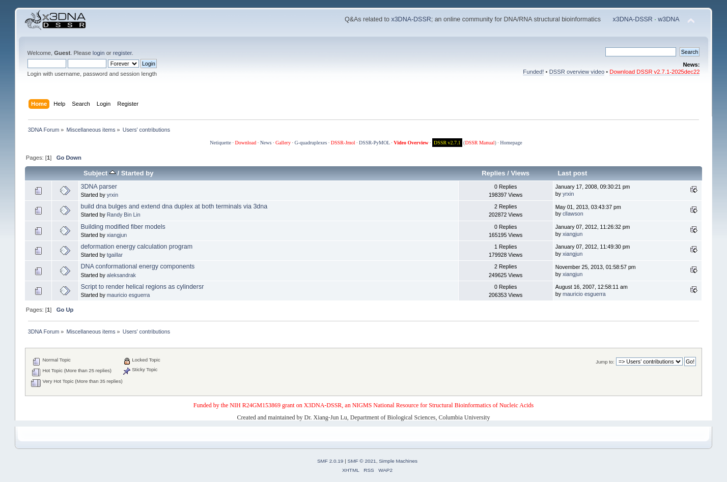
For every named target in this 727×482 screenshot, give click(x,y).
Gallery (283, 142)
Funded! (533, 72)
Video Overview (411, 142)
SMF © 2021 (362, 461)
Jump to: (605, 362)
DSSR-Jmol (343, 142)
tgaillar (115, 255)
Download (245, 142)
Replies (493, 173)
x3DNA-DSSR (411, 19)
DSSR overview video (577, 72)
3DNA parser (98, 186)
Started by (137, 173)
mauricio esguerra (128, 295)
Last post (572, 173)
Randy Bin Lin (124, 215)
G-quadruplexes (310, 142)
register (122, 53)
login (99, 53)
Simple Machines (398, 461)
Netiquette (220, 142)
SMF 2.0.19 (330, 461)
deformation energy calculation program (136, 246)
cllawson (573, 213)
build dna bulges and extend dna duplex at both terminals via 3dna (173, 206)
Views (520, 173)
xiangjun (117, 235)
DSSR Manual (479, 142)
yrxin (112, 195)
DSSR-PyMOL (374, 142)
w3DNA (668, 19)
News (266, 142)
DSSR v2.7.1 (447, 142)
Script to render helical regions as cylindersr (142, 286)
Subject (99, 173)
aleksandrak (121, 275)
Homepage (511, 142)
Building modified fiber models (122, 226)
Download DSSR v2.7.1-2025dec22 (654, 72)
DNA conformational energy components (137, 266)
